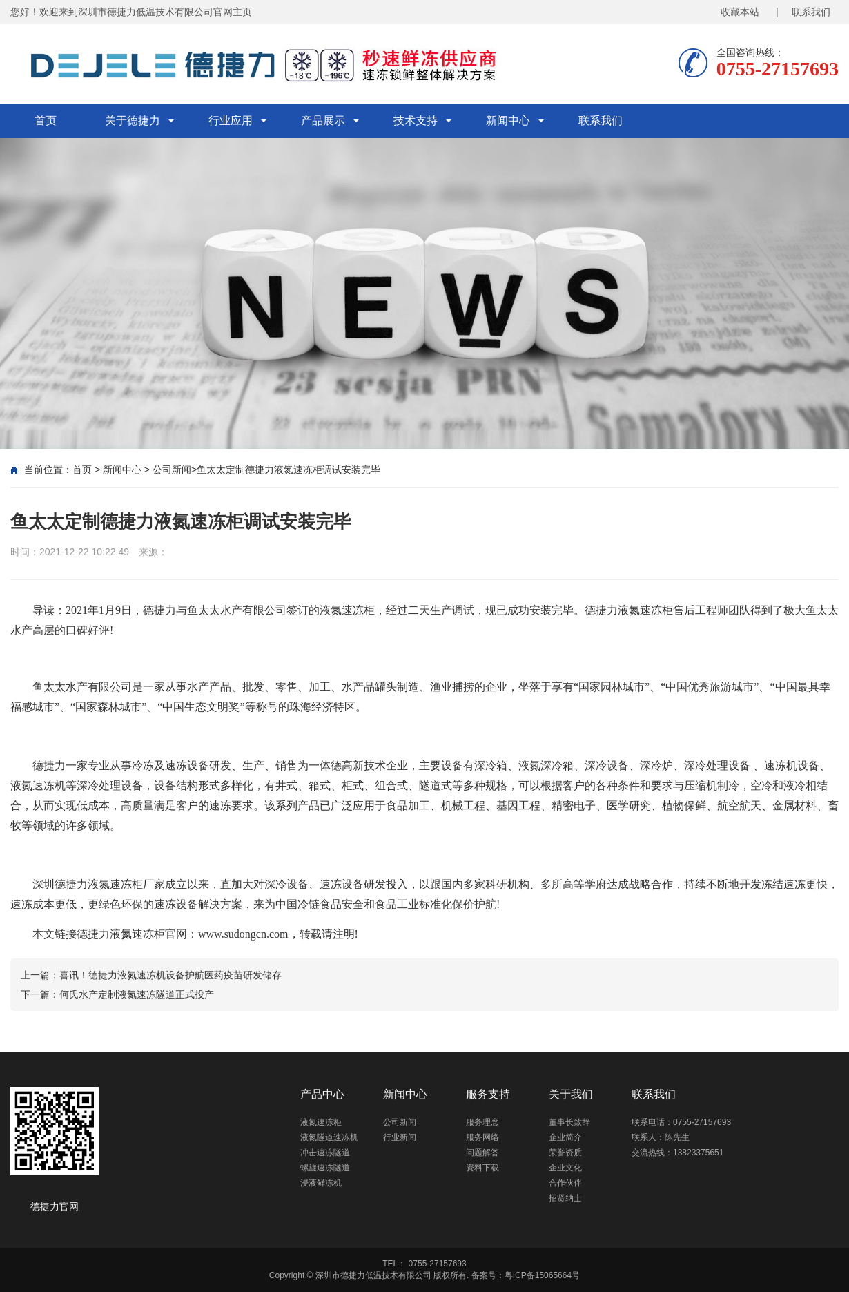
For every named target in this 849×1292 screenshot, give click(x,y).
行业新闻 (399, 1137)
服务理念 (482, 1122)
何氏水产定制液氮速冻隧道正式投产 (136, 994)
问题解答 (482, 1152)
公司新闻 (172, 469)
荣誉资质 (565, 1152)
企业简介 (565, 1137)
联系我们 (600, 120)
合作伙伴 (565, 1183)
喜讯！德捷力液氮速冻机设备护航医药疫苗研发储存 (170, 975)
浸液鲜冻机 (321, 1183)
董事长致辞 (569, 1122)
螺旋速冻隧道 (325, 1168)
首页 (46, 120)
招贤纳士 (565, 1198)
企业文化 (565, 1168)
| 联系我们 (803, 11)
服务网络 (482, 1137)
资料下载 (482, 1168)
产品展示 (323, 120)
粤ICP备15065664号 (542, 1275)
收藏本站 (740, 11)
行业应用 (230, 120)
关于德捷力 (132, 120)
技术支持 (415, 120)
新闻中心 (508, 120)
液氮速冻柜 (115, 884)
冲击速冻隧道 (325, 1152)
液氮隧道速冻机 (329, 1137)
